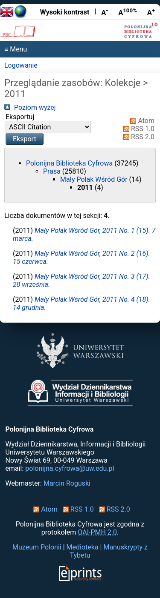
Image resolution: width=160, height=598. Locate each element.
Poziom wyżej (30, 107)
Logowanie (21, 65)
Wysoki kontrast (65, 12)
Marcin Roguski (67, 483)
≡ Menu (15, 49)
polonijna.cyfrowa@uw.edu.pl (69, 468)
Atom (140, 121)
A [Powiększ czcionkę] (151, 12)
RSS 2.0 (137, 137)
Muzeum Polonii (36, 547)
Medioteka (83, 547)
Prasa (52, 171)
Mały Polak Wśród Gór (94, 179)
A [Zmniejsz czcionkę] (104, 12)
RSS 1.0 (137, 129)
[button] (25, 139)
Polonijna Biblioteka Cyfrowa (70, 163)
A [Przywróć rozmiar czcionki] (127, 12)
